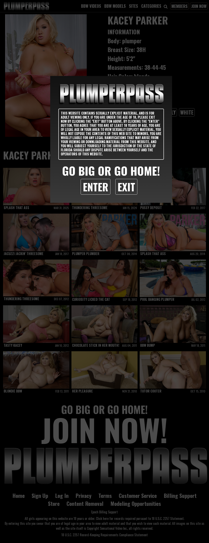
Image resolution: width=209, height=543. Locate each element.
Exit (126, 186)
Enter (95, 186)
